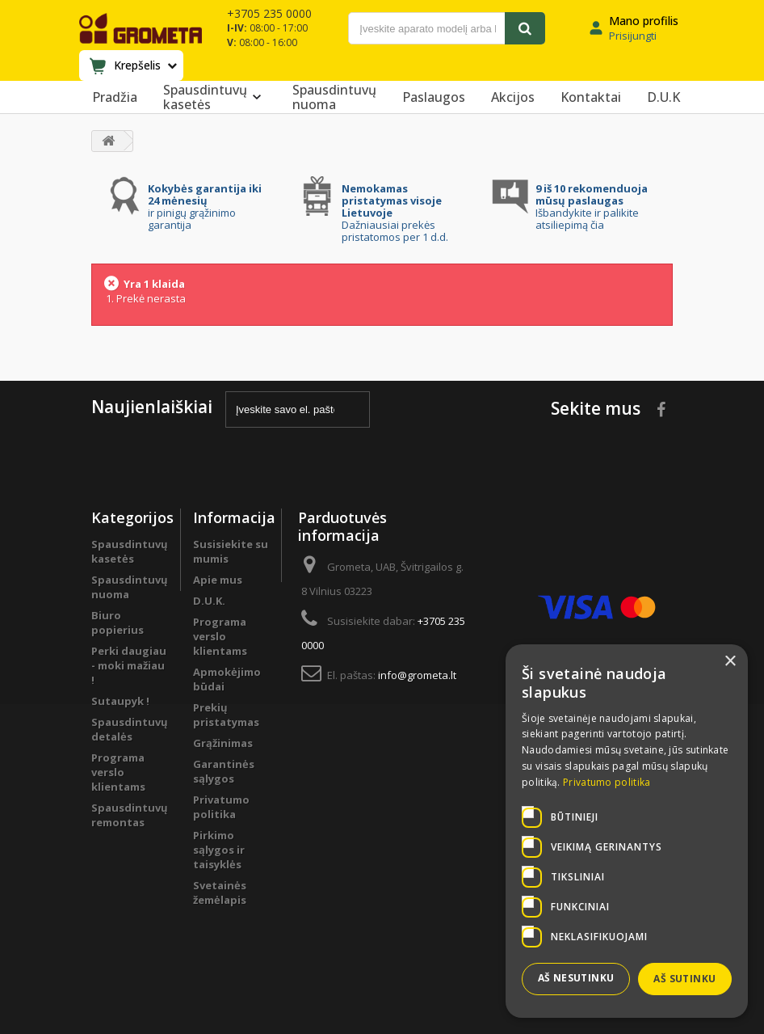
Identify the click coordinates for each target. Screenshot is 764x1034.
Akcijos (513, 97)
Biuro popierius (117, 622)
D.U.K (663, 97)
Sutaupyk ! (120, 701)
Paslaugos (433, 97)
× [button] (730, 662)
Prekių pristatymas (226, 714)
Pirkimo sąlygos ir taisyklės (219, 850)
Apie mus (217, 579)
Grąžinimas (223, 743)
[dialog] (627, 831)
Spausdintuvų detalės (129, 729)
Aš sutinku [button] (684, 978)
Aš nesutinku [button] (576, 978)
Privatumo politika (221, 806)
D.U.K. (209, 600)
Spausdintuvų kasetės (215, 97)
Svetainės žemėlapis (219, 892)
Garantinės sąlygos (223, 771)
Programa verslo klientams (118, 772)
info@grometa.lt (417, 675)
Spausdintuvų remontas (129, 814)
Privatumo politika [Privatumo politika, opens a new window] (606, 782)
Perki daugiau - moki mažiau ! (128, 665)
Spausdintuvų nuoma (334, 97)
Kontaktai (590, 97)
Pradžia (114, 97)
